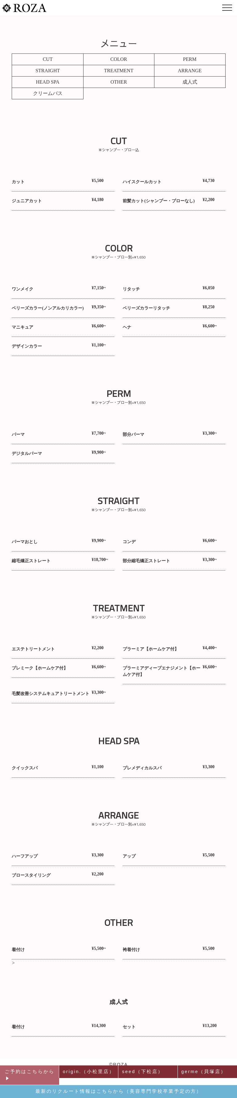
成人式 (189, 82)
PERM (190, 59)
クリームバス (48, 93)
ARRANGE (190, 70)
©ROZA (118, 1064)
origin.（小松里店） (89, 1071)
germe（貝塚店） (203, 1071)
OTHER (118, 82)
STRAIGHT (47, 70)
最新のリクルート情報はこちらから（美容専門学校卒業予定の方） (118, 1091)
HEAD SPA (47, 82)
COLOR (118, 59)
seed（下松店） (142, 1071)
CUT (48, 59)
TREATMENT (118, 70)
